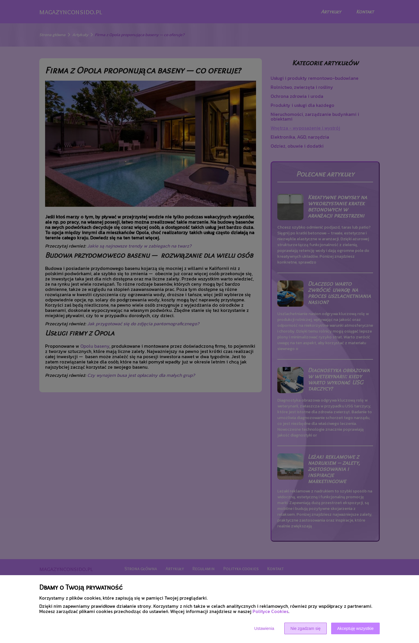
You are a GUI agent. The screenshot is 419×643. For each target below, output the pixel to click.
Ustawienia (264, 628)
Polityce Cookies (270, 611)
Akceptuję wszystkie (355, 628)
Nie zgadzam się (305, 628)
